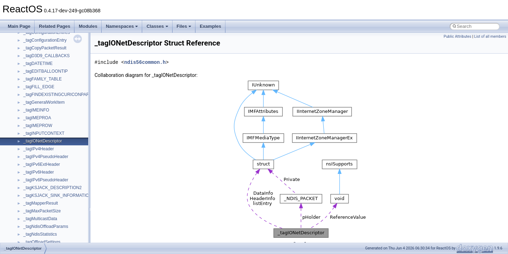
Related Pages (54, 26)
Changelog (22, 36)
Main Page (19, 26)
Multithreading (25, 98)
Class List (27, 176)
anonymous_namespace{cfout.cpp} (56, 238)
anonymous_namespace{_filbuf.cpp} (57, 222)
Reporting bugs (26, 75)
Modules (88, 26)
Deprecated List (27, 145)
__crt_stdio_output (40, 191)
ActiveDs (31, 215)
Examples (210, 26)
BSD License (24, 122)
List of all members (490, 36)
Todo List (20, 137)
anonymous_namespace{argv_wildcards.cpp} (65, 230)
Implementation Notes (32, 114)
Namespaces (122, 26)
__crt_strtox (34, 199)
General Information (30, 129)
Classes (157, 26)
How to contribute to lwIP (35, 44)
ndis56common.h (145, 62)
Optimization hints (29, 106)
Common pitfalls (27, 60)
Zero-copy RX (25, 83)
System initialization (30, 91)
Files (184, 26)
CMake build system (31, 52)
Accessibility (34, 207)
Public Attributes (457, 36)
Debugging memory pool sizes (40, 67)
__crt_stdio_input (39, 184)
